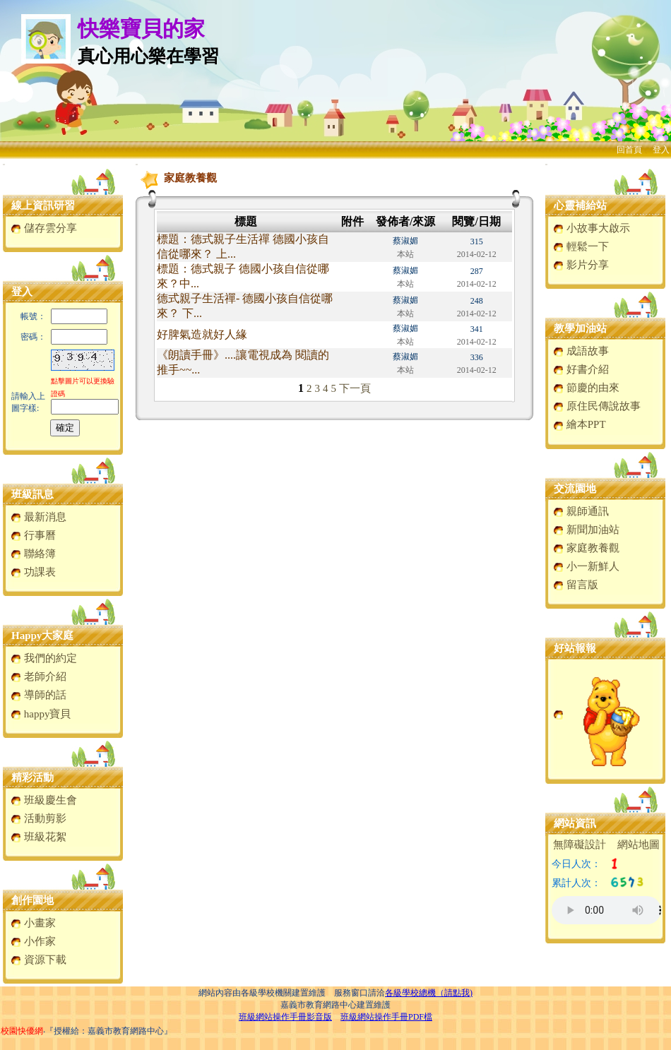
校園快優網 (22, 1031)
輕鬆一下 (581, 246)
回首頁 (629, 150)
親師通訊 (581, 511)
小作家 (33, 941)
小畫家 (33, 923)
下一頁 (355, 388)
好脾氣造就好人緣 (202, 334)
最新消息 (38, 517)
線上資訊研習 (43, 205)
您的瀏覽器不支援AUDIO (606, 910)
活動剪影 (38, 818)
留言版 (575, 584)
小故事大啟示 (591, 228)
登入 (661, 150)
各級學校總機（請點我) (429, 993)
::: (4, 164)
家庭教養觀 (586, 548)
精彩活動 (32, 777)
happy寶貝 (41, 714)
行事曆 (33, 535)
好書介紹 (581, 369)
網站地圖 (638, 844)
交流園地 (575, 488)
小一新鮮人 (586, 566)
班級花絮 (38, 836)
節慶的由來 (586, 387)
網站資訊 (575, 823)
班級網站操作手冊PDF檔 (386, 1017)
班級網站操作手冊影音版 (285, 1017)
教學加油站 (580, 328)
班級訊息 (32, 494)
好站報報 (575, 648)
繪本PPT (579, 424)
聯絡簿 (33, 553)
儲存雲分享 (44, 228)
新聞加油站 (586, 529)
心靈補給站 (580, 205)
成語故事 (581, 351)
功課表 (33, 572)
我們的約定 (44, 658)
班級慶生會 (44, 800)
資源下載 (38, 959)
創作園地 (32, 900)
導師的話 (38, 694)
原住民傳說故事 (597, 406)
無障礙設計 (579, 844)
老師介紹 (38, 676)
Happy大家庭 (42, 635)
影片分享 (581, 264)
